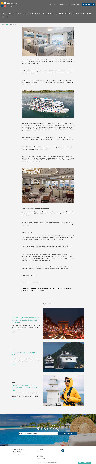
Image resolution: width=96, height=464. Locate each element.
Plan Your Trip (88, 4)
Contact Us (40, 452)
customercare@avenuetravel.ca (19, 454)
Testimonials (40, 456)
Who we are (40, 449)
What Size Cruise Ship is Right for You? (25, 353)
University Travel (41, 458)
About (54, 4)
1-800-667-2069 (17, 453)
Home (49, 4)
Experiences (72, 4)
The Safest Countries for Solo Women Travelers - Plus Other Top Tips (25, 387)
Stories (78, 4)
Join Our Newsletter (84, 462)
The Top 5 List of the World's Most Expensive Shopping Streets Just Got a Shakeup (26, 320)
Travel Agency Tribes (54, 462)
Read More (14, 332)
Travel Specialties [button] (61, 4)
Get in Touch (68, 433)
